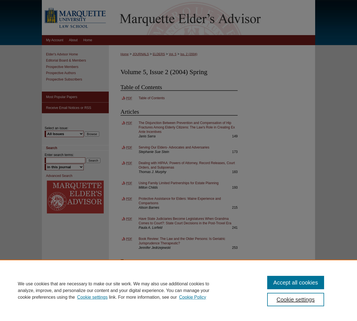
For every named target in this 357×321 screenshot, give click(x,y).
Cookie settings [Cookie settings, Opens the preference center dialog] (296, 299)
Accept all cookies (295, 282)
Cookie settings (92, 297)
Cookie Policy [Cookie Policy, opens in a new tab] (192, 297)
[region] (178, 290)
